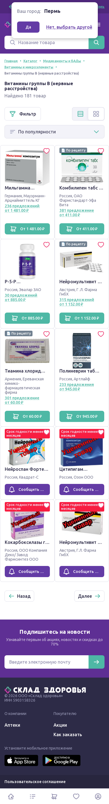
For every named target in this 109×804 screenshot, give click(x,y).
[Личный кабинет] (98, 796)
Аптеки (12, 725)
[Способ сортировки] (54, 131)
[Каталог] (33, 796)
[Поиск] (46, 42)
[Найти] (96, 42)
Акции (60, 725)
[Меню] (98, 24)
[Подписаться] (96, 662)
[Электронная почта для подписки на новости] (46, 662)
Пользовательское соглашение (35, 781)
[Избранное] (76, 796)
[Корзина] (55, 796)
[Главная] (46, 689)
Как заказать (68, 734)
